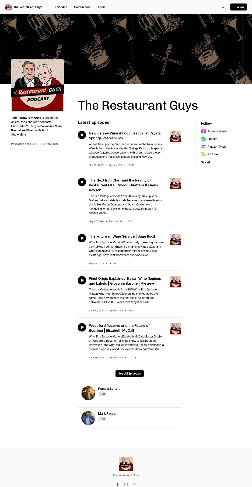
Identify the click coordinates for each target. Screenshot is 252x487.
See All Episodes (129, 373)
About (101, 7)
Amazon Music (213, 146)
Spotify (209, 138)
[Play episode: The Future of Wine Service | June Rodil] (82, 238)
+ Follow (238, 7)
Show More (19, 134)
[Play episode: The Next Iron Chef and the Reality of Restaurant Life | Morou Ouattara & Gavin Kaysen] (82, 182)
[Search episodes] (223, 7)
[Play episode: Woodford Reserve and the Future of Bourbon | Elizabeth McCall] (82, 327)
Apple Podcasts (214, 131)
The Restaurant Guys (27, 7)
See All (206, 162)
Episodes (61, 7)
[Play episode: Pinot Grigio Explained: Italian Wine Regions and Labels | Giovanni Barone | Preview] (82, 280)
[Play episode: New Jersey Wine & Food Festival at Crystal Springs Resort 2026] (82, 135)
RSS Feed (210, 154)
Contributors (82, 7)
